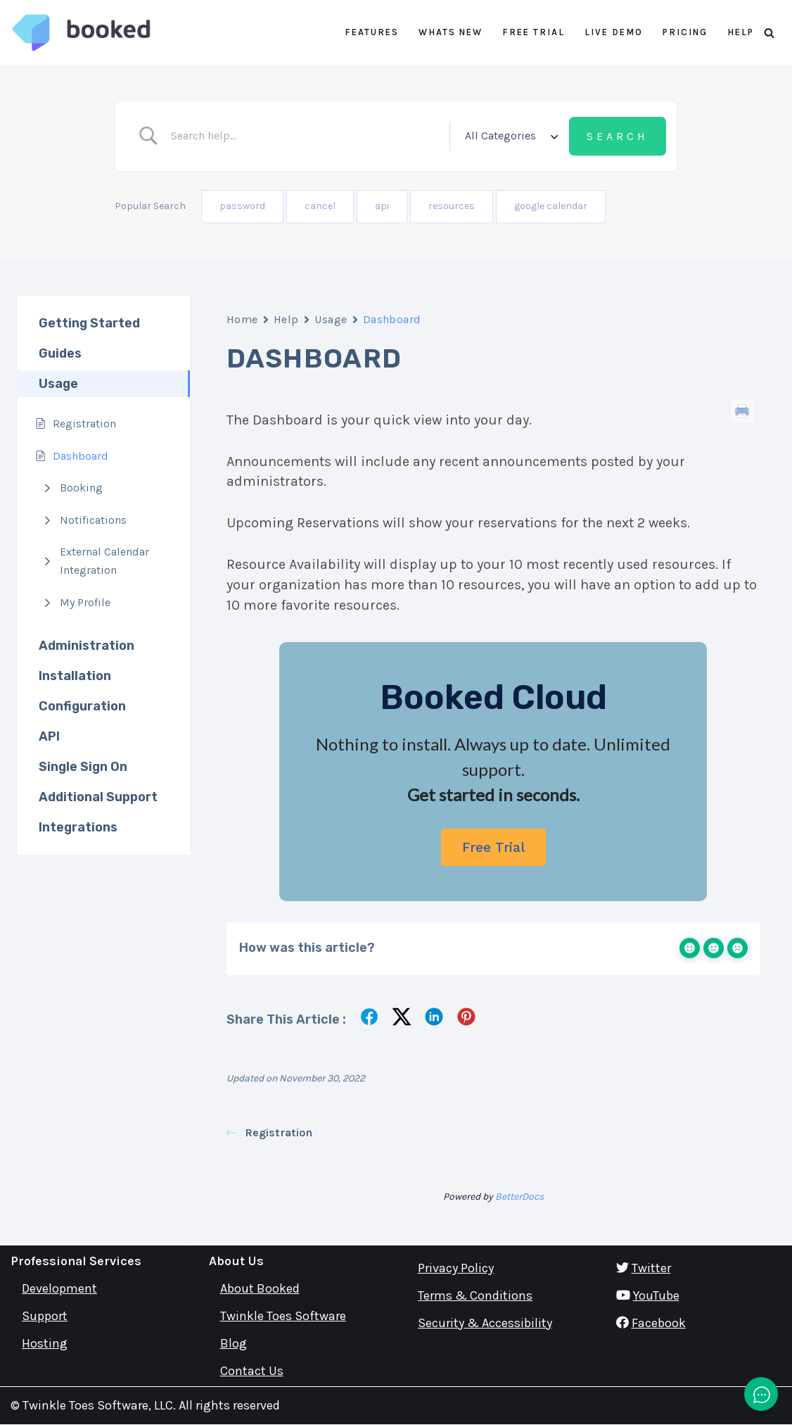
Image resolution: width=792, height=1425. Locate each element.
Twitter (651, 1268)
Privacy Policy (456, 1268)
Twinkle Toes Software (283, 1316)
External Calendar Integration (104, 561)
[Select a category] (509, 136)
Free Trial (533, 32)
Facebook (659, 1323)
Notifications (93, 520)
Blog (233, 1343)
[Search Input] (304, 136)
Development (59, 1288)
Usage (330, 319)
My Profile (85, 602)
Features (372, 32)
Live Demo (614, 32)
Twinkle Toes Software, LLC (98, 1405)
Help (740, 32)
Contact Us (251, 1371)
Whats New (451, 32)
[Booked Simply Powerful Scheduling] (81, 33)
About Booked (260, 1288)
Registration (269, 1132)
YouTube (656, 1295)
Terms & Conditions (475, 1295)
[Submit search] (617, 136)
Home (242, 319)
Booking (81, 487)
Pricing (685, 32)
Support (45, 1316)
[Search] (769, 32)
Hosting (45, 1343)
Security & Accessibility (485, 1323)
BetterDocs (519, 1197)
